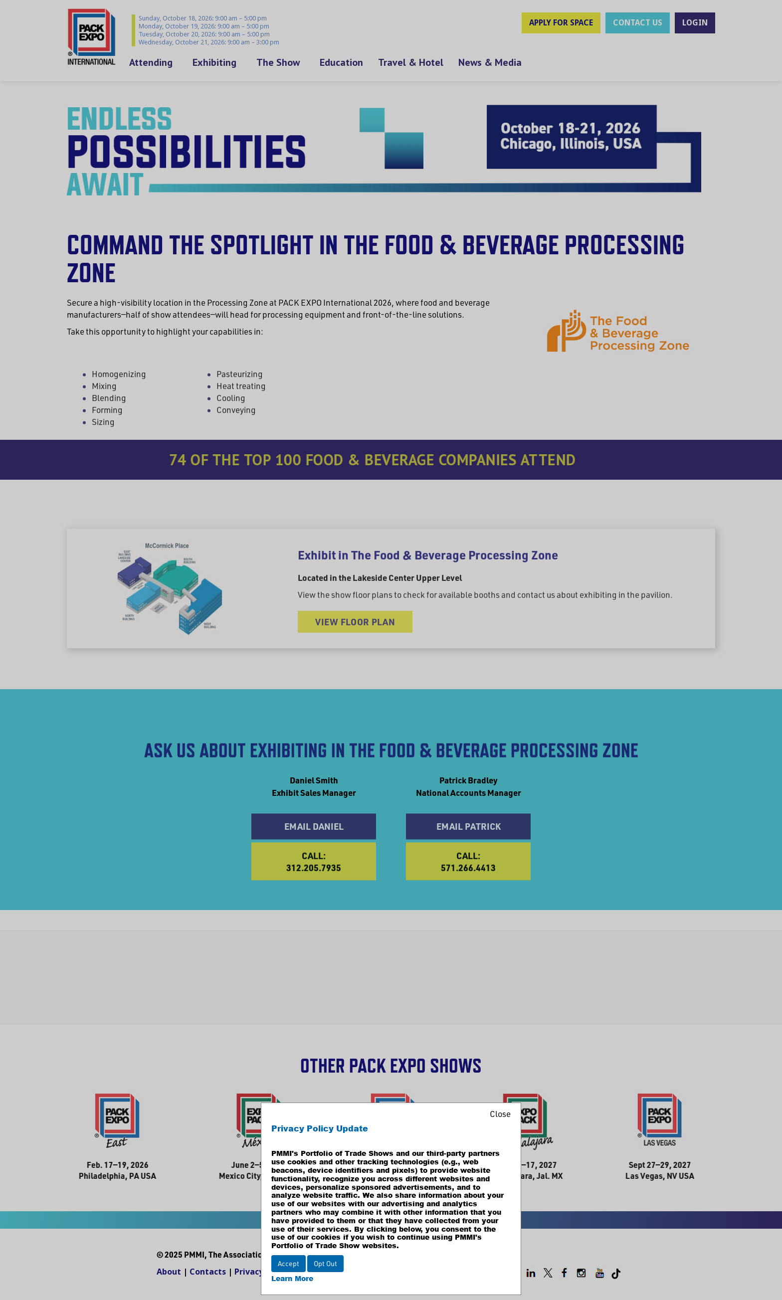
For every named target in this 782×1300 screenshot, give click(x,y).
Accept (288, 1263)
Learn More (292, 1278)
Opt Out (325, 1263)
